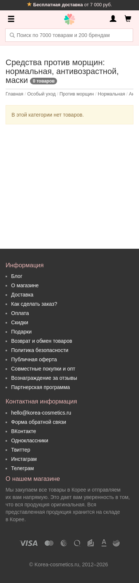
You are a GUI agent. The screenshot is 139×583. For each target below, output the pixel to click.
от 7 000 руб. (69, 4)
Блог (16, 276)
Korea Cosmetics (69, 19)
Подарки (21, 332)
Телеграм (22, 468)
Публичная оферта (34, 359)
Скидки (19, 322)
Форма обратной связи (38, 422)
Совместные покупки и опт (43, 369)
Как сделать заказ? (34, 304)
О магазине (25, 285)
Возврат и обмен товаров (41, 341)
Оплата (20, 313)
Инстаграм (24, 459)
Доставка (22, 295)
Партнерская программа (40, 387)
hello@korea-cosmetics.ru (41, 413)
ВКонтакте (23, 431)
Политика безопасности (39, 350)
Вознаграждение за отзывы (44, 378)
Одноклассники (29, 440)
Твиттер (20, 450)
